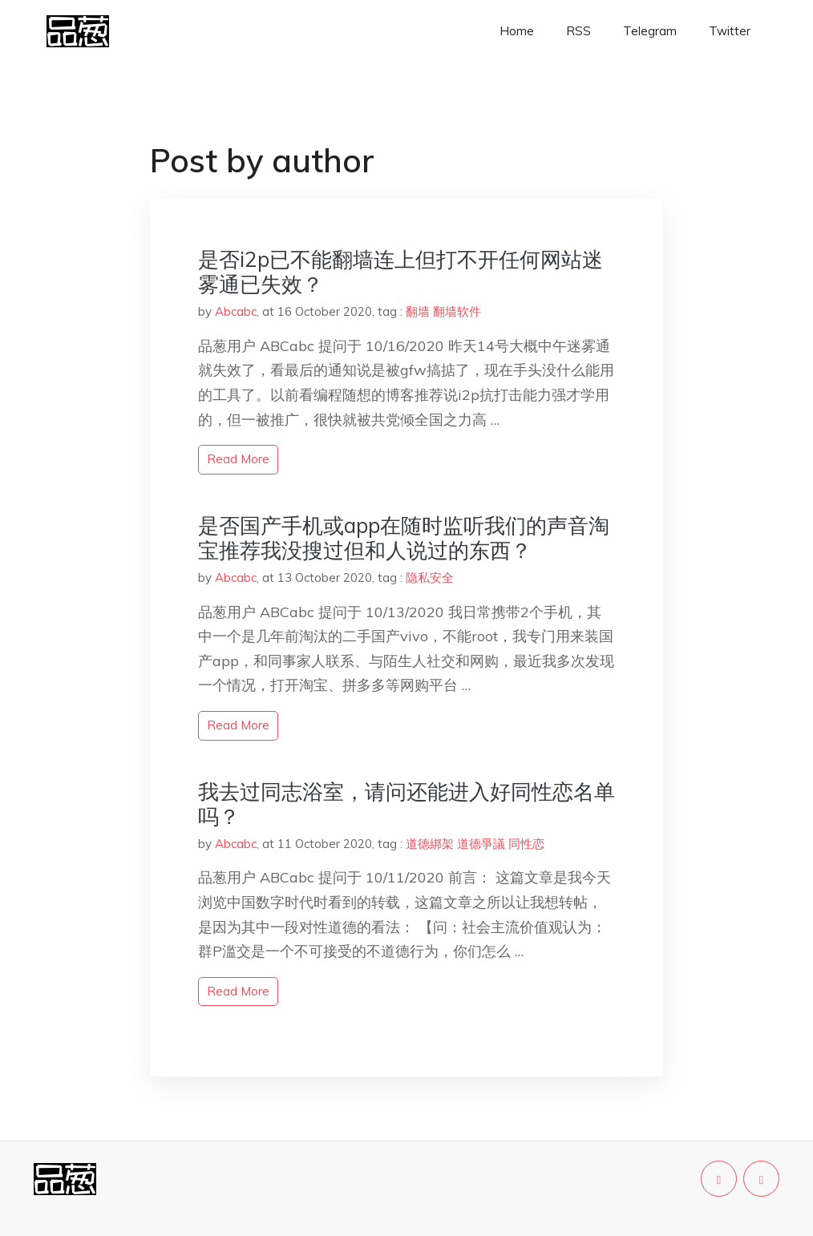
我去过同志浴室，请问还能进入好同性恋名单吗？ (406, 804)
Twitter (729, 30)
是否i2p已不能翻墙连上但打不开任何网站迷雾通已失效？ (400, 271)
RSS (578, 30)
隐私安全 (430, 577)
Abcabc (236, 311)
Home (517, 30)
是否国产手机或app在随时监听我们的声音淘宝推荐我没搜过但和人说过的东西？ (403, 537)
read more (238, 459)
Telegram (650, 30)
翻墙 (418, 311)
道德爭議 (481, 843)
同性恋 (526, 843)
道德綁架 (430, 843)
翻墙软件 (457, 311)
